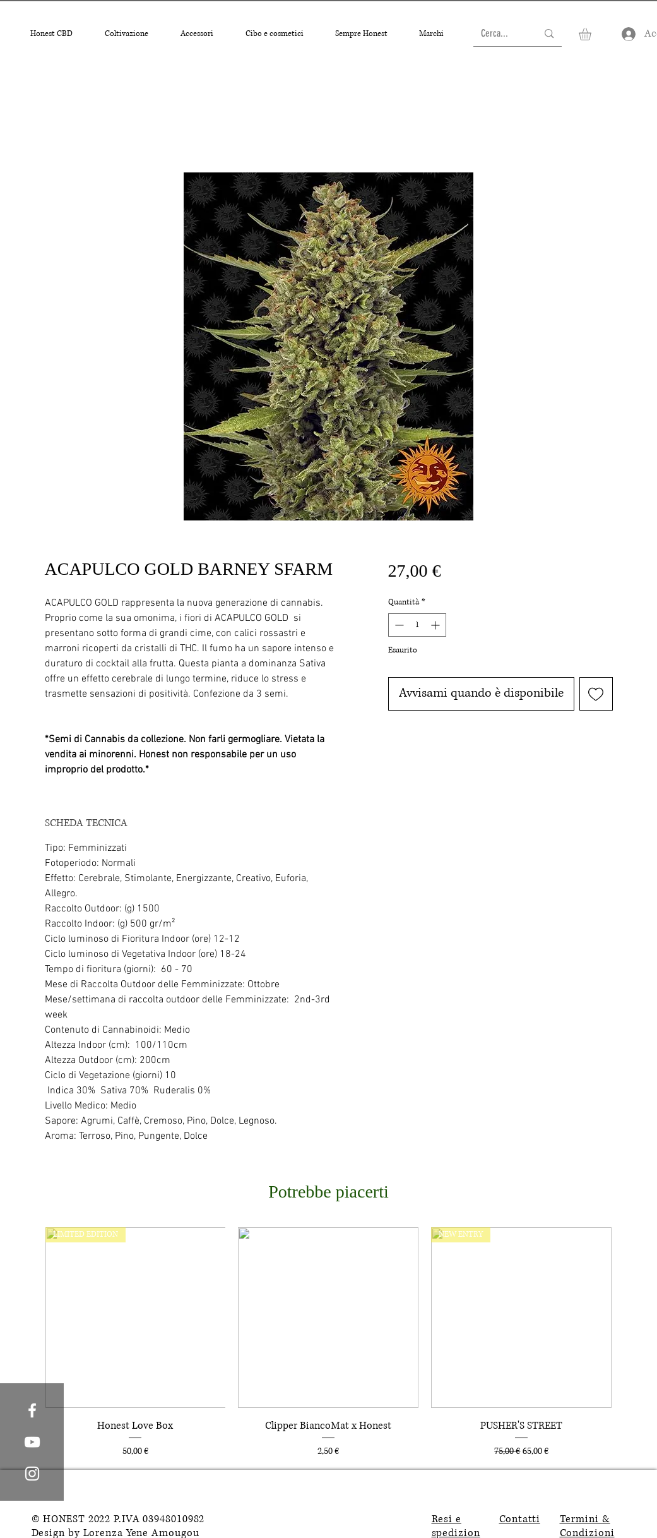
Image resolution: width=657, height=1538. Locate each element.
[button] (52, 33)
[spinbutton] (417, 625)
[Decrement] (398, 625)
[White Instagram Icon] (32, 1473)
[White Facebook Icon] (32, 1410)
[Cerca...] (500, 33)
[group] (329, 1343)
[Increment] (436, 625)
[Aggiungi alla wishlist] (596, 694)
